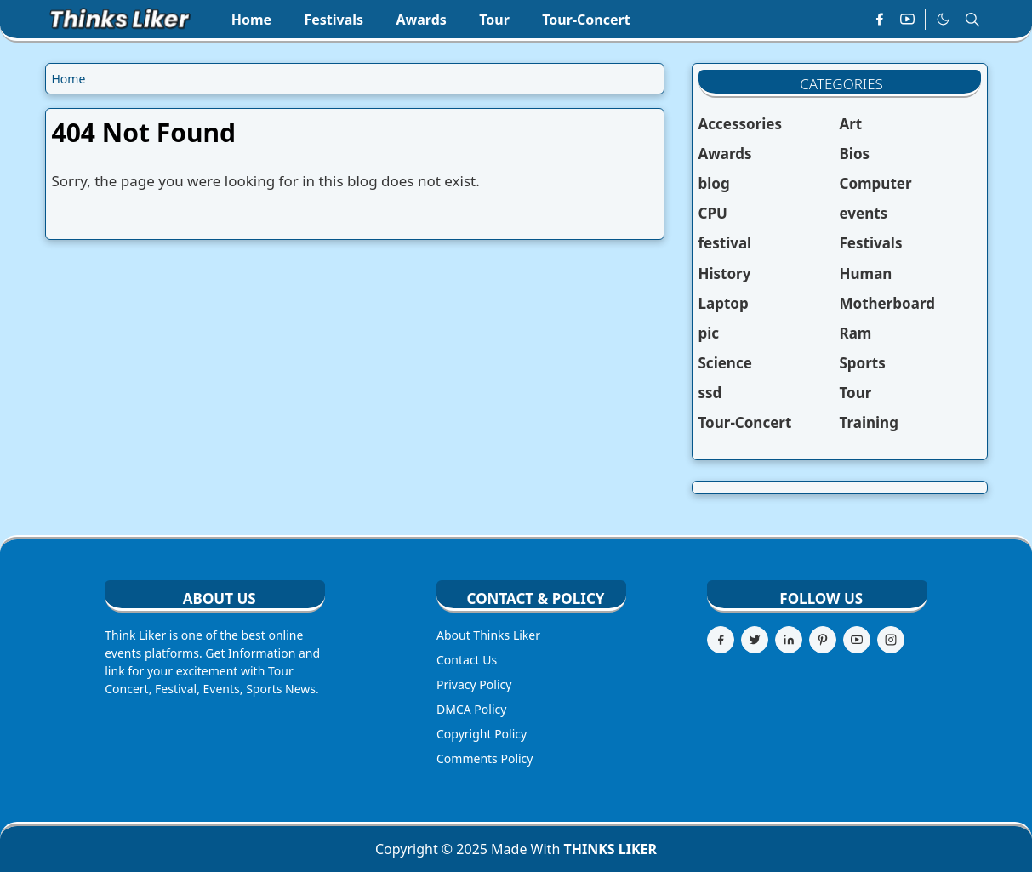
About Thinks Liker (488, 635)
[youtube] (907, 20)
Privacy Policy (473, 684)
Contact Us (466, 660)
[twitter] (754, 639)
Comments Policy (484, 758)
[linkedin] (788, 639)
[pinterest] (822, 639)
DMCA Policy (471, 709)
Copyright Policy (481, 734)
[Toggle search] (972, 19)
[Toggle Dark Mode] (943, 19)
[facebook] (879, 20)
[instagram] (890, 639)
